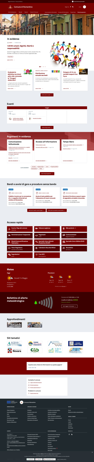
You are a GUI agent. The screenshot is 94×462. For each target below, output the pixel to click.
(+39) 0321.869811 (15, 441)
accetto (31, 459)
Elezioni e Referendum (11, 422)
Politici (8, 416)
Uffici (8, 414)
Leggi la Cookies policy (61, 459)
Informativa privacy (52, 448)
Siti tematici (50, 446)
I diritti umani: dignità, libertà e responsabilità (18, 119)
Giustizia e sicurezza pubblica (54, 410)
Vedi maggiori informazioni (69, 306)
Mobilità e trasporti (52, 414)
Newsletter (29, 440)
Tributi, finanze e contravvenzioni (55, 418)
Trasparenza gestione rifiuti (53, 436)
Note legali (50, 450)
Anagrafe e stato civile (32, 412)
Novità (20, 12)
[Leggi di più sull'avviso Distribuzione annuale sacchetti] (39, 88)
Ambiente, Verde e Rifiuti (41, 70)
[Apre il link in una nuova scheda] (14, 343)
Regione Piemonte (11, 1)
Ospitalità (70, 424)
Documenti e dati (10, 420)
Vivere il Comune (34, 12)
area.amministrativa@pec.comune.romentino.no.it (16, 446)
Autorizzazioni (30, 414)
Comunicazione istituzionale (51, 12)
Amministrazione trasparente (54, 434)
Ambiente (29, 410)
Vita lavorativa (51, 420)
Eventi (10, 42)
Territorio (70, 426)
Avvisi (69, 410)
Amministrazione (12, 12)
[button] (84, 6)
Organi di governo (10, 410)
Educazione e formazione (32, 420)
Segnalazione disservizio (32, 438)
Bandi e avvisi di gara (16, 193)
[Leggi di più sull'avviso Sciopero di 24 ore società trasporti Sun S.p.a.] (67, 88)
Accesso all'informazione (63, 12)
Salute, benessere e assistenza (54, 416)
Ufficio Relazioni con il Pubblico (13, 450)
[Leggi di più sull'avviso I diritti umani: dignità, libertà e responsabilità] (11, 60)
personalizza (50, 459)
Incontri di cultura (37, 118)
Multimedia (70, 428)
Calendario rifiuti (51, 438)
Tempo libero (73, 12)
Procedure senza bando (71, 193)
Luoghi (69, 422)
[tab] (39, 66)
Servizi (26, 12)
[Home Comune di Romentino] (20, 7)
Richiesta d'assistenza (32, 442)
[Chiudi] (92, 452)
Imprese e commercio (52, 412)
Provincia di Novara (19, 1)
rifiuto (39, 459)
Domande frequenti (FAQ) (32, 434)
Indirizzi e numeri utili (52, 440)
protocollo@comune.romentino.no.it (17, 442)
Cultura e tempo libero (32, 418)
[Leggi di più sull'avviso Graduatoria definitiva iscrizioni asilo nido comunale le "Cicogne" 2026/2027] (12, 88)
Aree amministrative (11, 412)
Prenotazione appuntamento (33, 436)
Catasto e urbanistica (31, 416)
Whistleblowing (30, 444)
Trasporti (49, 442)
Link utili (49, 444)
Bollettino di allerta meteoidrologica (75, 412)
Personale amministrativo (12, 418)
